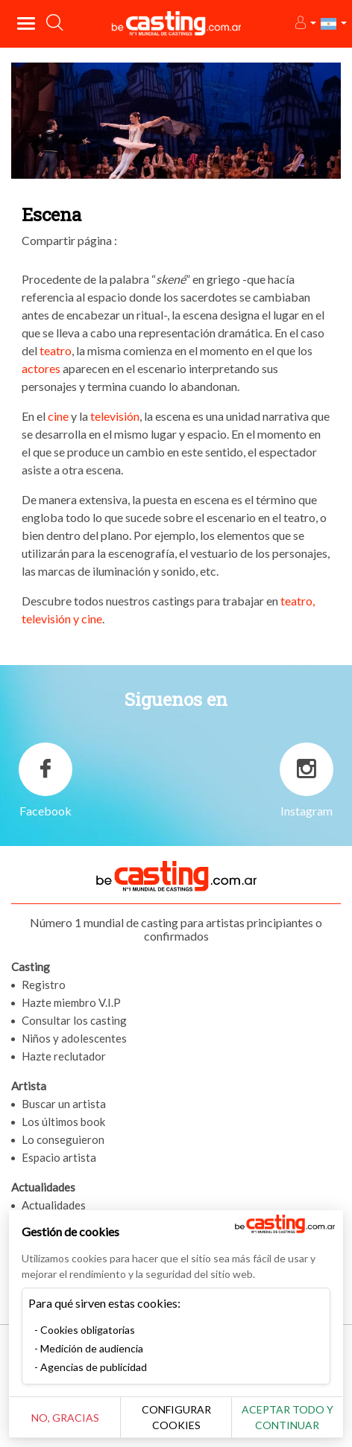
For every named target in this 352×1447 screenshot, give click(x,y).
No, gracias (65, 1417)
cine (59, 416)
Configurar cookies (176, 1417)
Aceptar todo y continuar (287, 1417)
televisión (114, 416)
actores (42, 368)
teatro (56, 350)
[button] (304, 23)
